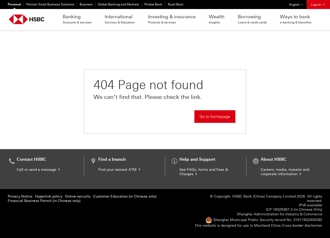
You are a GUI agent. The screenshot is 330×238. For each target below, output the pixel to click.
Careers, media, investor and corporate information (285, 171)
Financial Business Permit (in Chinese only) (44, 201)
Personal (14, 4)
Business (86, 4)
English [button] (298, 3)
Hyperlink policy (48, 196)
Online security (77, 196)
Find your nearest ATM (119, 169)
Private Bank (153, 4)
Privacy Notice (20, 196)
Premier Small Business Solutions (50, 4)
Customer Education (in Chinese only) (124, 196)
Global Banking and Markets (118, 4)
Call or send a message (39, 169)
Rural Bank (176, 4)
